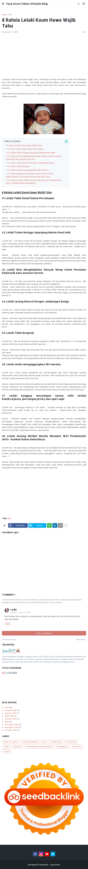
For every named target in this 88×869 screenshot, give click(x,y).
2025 (7, 706)
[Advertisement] (44, 57)
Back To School (11, 740)
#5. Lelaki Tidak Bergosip (18, 165)
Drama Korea (56, 740)
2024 (7, 720)
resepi (6, 750)
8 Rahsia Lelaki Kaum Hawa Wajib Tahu (24, 145)
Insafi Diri (71, 740)
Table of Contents (12, 141)
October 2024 (11, 728)
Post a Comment (44, 631)
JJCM (6, 745)
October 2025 (11, 709)
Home (4, 14)
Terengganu (61, 745)
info (10, 14)
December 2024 (12, 723)
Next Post (80, 638)
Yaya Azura (55, 863)
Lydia (13, 608)
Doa (44, 740)
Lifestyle (17, 745)
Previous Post (9, 638)
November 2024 (12, 726)
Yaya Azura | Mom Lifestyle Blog (27, 3)
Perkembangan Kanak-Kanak (38, 745)
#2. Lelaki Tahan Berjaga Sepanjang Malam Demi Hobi (31, 152)
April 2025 (10, 714)
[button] (3, 3)
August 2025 (11, 711)
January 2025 (11, 717)
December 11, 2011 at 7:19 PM (20, 611)
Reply (8, 622)
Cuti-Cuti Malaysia (30, 740)
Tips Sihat (76, 745)
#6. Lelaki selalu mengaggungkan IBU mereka (27, 169)
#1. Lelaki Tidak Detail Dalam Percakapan (25, 149)
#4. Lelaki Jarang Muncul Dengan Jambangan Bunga (30, 162)
